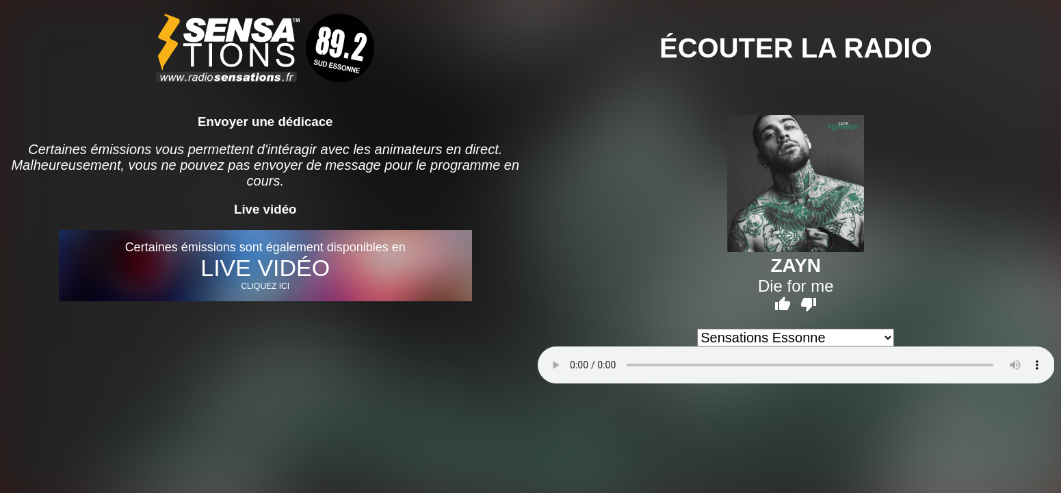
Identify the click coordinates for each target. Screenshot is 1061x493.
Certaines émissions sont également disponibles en (265, 265)
